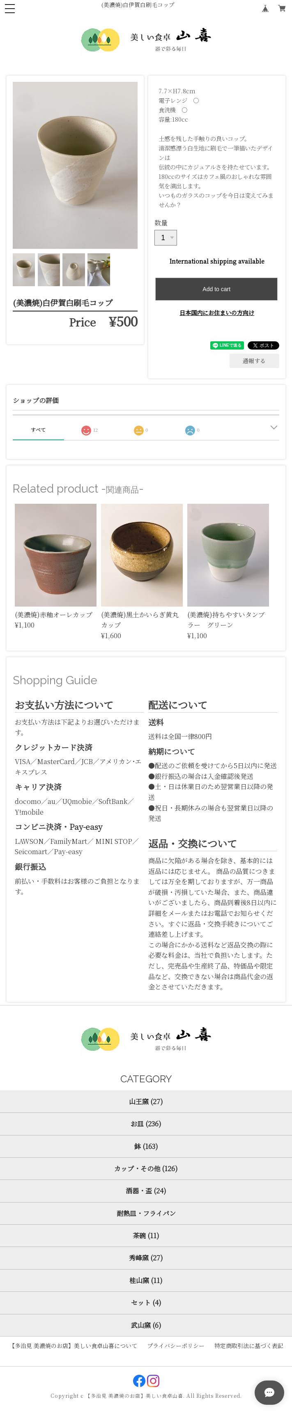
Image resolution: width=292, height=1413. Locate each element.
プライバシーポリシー (176, 1345)
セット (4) (146, 1302)
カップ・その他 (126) (146, 1168)
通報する (254, 361)
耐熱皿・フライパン (146, 1213)
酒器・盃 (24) (146, 1190)
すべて (38, 429)
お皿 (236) (146, 1123)
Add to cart (216, 289)
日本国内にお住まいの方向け (216, 312)
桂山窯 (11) (146, 1280)
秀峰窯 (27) (146, 1257)
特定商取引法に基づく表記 (248, 1345)
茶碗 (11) (146, 1235)
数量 (161, 222)
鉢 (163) (146, 1146)
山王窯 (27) (146, 1101)
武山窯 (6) (146, 1325)
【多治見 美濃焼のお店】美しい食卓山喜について (73, 1345)
